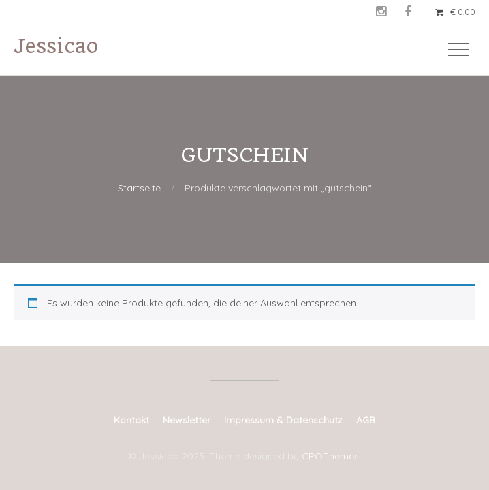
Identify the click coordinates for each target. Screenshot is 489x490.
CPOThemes (330, 456)
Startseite (139, 188)
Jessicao (56, 46)
